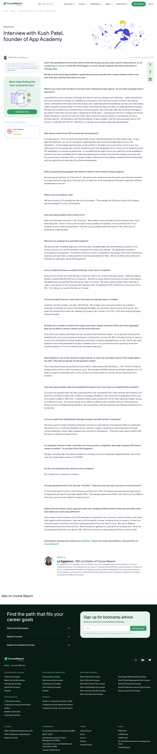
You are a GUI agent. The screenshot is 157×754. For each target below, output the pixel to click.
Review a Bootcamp (12, 711)
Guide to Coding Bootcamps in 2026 (57, 701)
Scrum (83, 738)
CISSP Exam (123, 738)
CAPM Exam (123, 734)
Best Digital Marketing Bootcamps (132, 677)
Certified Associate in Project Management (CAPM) (54, 739)
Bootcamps (70, 4)
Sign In (151, 4)
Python (83, 741)
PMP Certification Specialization (17, 734)
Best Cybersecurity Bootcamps (93, 690)
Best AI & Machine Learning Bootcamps (134, 687)
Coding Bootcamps (12, 701)
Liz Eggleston (22, 57)
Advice (109, 4)
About (6, 665)
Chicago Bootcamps (12, 684)
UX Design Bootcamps (51, 684)
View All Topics (86, 745)
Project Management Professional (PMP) (58, 731)
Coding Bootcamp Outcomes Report (57, 708)
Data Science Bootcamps (52, 680)
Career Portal (122, 4)
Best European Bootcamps (129, 690)
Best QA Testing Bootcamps (129, 684)
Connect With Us (18, 665)
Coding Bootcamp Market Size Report (57, 704)
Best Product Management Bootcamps (134, 680)
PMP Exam (122, 731)
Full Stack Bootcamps (51, 677)
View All (7, 690)
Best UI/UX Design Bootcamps (92, 687)
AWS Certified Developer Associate (18, 731)
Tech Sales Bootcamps (51, 687)
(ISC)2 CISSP (47, 734)
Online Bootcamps (12, 677)
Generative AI (85, 731)
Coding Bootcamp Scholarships (17, 704)
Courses (83, 4)
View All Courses (11, 738)
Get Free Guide (138, 628)
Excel (82, 734)
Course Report (51, 544)
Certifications (96, 4)
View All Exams (124, 747)
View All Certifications (51, 750)
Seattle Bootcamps (12, 687)
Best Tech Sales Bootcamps (91, 694)
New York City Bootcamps (14, 680)
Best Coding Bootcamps (90, 677)
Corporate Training (12, 715)
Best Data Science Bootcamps (92, 684)
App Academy (58, 65)
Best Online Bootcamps (90, 680)
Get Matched (139, 4)
